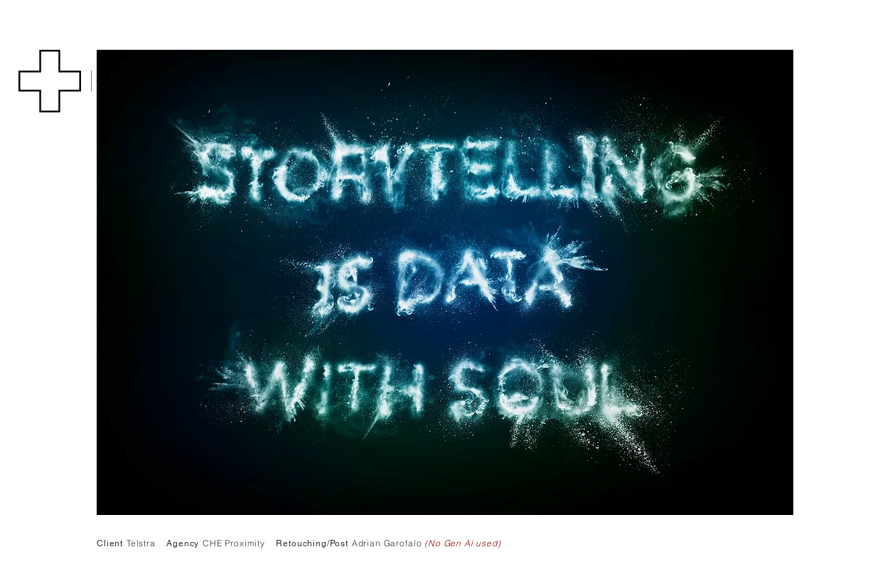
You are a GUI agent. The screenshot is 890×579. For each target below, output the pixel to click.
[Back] (104, 81)
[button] (49, 81)
